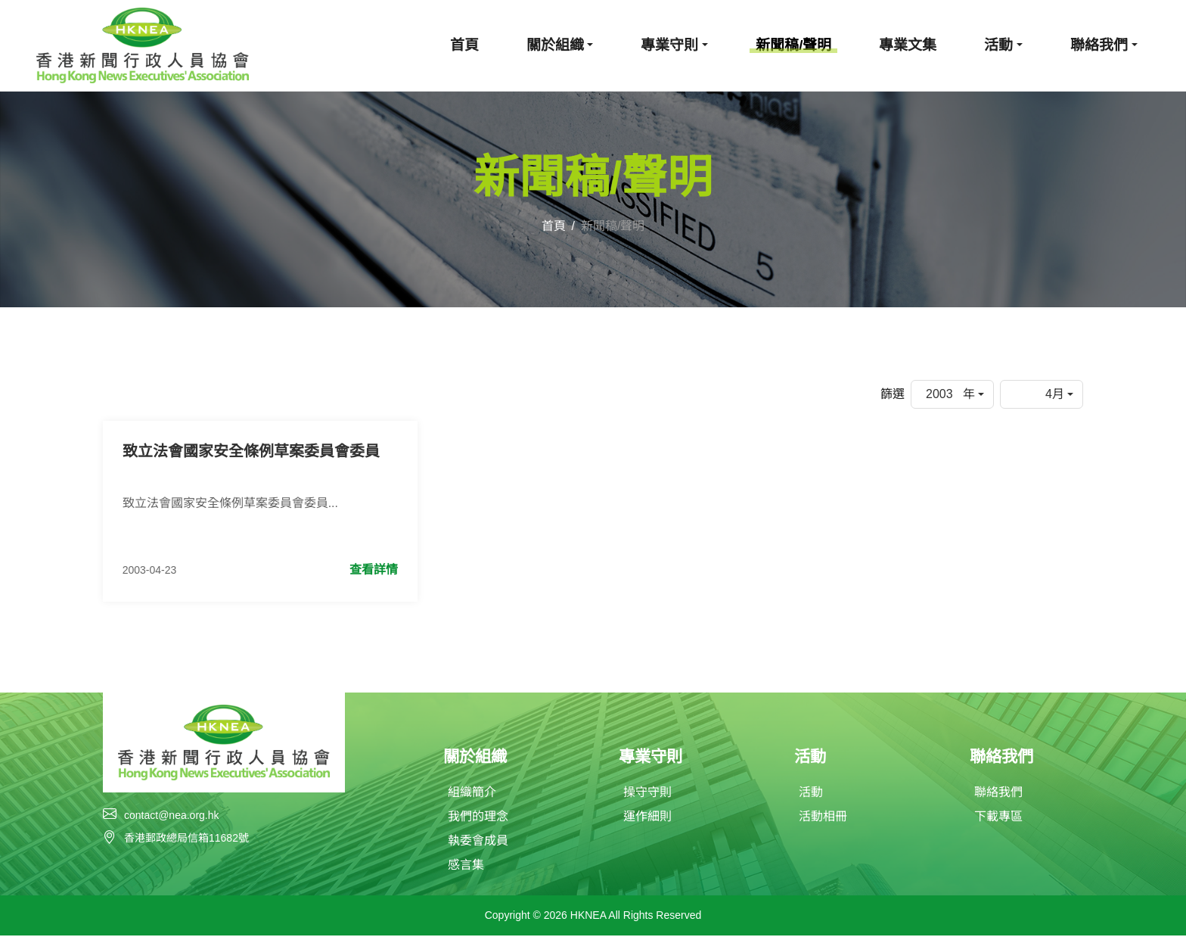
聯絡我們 (998, 793)
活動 (811, 793)
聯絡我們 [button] (1099, 45)
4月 (1054, 394)
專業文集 (907, 45)
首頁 (464, 45)
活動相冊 (823, 817)
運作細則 (647, 817)
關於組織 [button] (555, 45)
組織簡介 (472, 793)
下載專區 (998, 817)
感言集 (466, 866)
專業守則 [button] (669, 45)
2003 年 (950, 394)
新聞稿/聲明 (793, 45)
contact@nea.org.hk (171, 816)
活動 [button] (998, 45)
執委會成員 (478, 842)
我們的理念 (478, 817)
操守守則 (647, 793)
